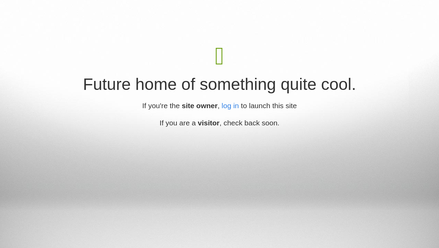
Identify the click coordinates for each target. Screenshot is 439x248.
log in (230, 106)
